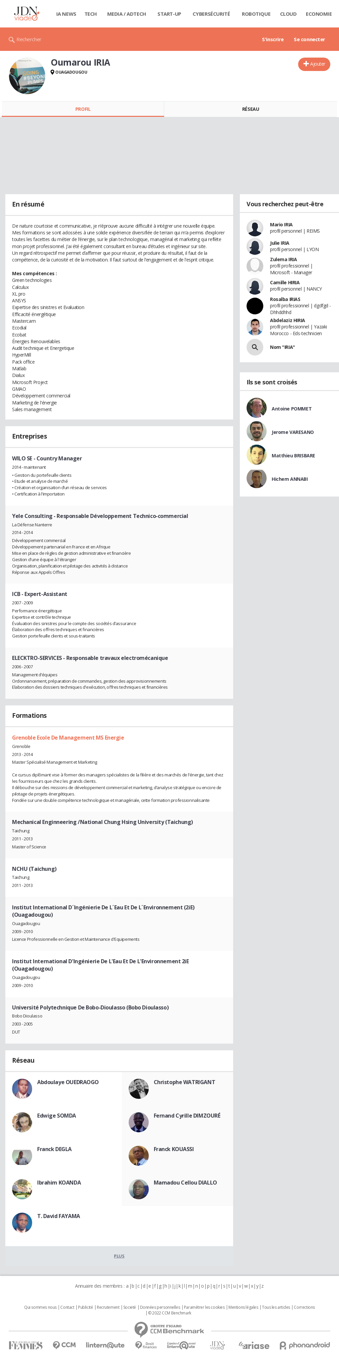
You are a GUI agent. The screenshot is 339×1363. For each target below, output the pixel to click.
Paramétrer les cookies (204, 1307)
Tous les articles (276, 1307)
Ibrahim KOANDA (59, 1182)
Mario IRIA (281, 224)
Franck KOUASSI (174, 1149)
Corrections (304, 1307)
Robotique (256, 13)
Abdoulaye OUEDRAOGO (68, 1082)
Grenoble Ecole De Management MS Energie (68, 737)
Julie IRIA (279, 243)
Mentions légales (243, 1307)
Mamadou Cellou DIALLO (185, 1182)
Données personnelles (160, 1307)
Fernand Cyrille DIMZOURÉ (187, 1115)
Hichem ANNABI (290, 479)
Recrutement (108, 1307)
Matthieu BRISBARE (293, 455)
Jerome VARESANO (293, 432)
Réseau (250, 109)
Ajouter (317, 64)
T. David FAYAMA (58, 1216)
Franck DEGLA (54, 1149)
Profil (82, 109)
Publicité (85, 1307)
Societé (129, 1307)
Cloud (288, 13)
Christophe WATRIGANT (184, 1082)
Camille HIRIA (285, 282)
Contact (67, 1307)
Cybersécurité (211, 13)
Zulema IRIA (283, 259)
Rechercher (29, 39)
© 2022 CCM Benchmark (169, 1313)
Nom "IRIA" (282, 347)
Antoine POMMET (292, 408)
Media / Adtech (126, 13)
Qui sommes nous (40, 1307)
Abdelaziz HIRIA (287, 320)
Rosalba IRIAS (285, 299)
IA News (66, 13)
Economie (319, 13)
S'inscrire (273, 39)
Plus (119, 1256)
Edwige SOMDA (56, 1115)
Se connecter (309, 39)
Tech (90, 13)
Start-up (169, 13)
